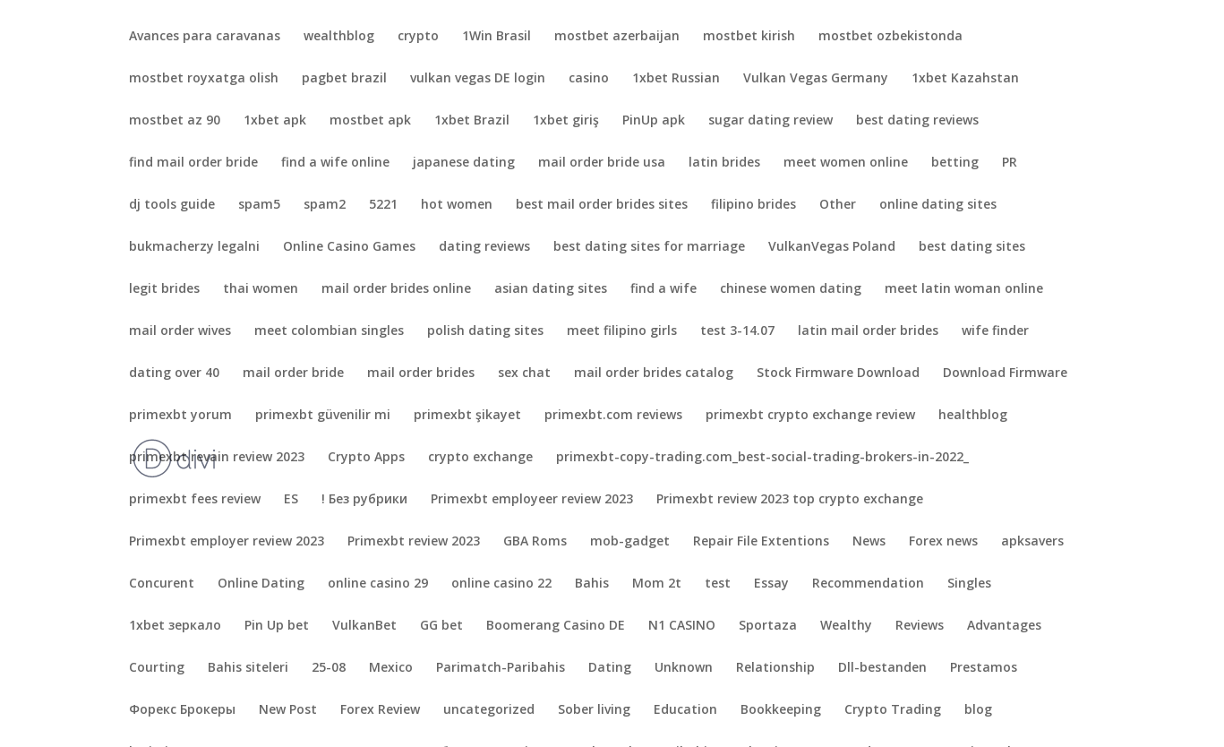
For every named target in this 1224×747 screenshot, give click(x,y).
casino (589, 79)
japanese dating (464, 163)
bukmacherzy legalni (194, 247)
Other (837, 205)
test (718, 584)
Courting (156, 668)
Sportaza (768, 626)
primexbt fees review (195, 500)
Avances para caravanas (204, 37)
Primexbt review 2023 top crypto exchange (789, 500)
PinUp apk (653, 121)
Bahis (592, 584)
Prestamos (983, 668)
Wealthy (846, 626)
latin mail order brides (868, 331)
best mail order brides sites (602, 205)
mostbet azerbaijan (617, 37)
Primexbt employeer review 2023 (532, 500)
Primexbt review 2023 (413, 542)
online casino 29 (378, 584)
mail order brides (421, 373)
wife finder (995, 331)
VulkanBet (364, 626)
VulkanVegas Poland (831, 247)
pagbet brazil (344, 79)
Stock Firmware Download (838, 373)
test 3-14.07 (737, 331)
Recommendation (868, 584)
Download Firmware (1005, 373)
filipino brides (753, 205)
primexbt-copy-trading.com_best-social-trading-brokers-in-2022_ (762, 458)
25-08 (329, 668)
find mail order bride (193, 163)
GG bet (441, 626)
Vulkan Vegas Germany (815, 79)
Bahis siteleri (248, 668)
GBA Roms (535, 542)
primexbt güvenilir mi (322, 415)
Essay (771, 584)
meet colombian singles (329, 331)
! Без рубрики (364, 500)
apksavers (1032, 542)
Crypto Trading (892, 710)
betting (955, 163)
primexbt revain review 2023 (216, 458)
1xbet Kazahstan (965, 79)
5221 (383, 205)
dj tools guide (172, 205)
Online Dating (261, 584)
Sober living (594, 710)
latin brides (724, 163)
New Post (288, 710)
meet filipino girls (622, 331)
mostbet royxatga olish (203, 79)
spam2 (325, 205)
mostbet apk (370, 121)
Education (685, 710)
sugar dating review (770, 121)
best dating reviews (917, 121)
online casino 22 (501, 584)
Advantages (1004, 626)
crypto (418, 37)
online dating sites (938, 205)
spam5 (259, 205)
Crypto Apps (366, 458)
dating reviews (484, 247)
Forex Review (380, 710)
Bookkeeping (780, 710)
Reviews (919, 626)
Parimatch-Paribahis (500, 668)
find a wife (663, 289)
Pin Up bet (276, 626)
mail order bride (293, 373)
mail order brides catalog (653, 373)
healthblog (972, 415)
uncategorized (489, 710)
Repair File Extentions (761, 542)
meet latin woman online (964, 289)
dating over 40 (174, 373)
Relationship (775, 668)
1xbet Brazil (471, 121)
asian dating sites (550, 289)
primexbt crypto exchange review (810, 415)
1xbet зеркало (175, 626)
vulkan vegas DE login (477, 79)
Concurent (161, 584)
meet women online (845, 163)
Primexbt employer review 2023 (226, 542)
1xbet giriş (566, 121)
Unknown (684, 668)
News (869, 542)
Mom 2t (656, 584)
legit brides (164, 289)
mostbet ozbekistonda (890, 37)
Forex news (943, 542)
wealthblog (339, 37)
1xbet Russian (676, 79)
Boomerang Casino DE (555, 626)
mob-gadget (630, 542)
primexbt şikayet (467, 415)
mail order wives (180, 331)
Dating (609, 668)
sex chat (524, 373)
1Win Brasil (496, 37)
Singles (969, 584)
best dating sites (972, 247)
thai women (260, 289)
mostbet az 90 (174, 121)
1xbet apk (275, 121)
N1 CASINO (681, 626)
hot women (456, 205)
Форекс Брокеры (182, 710)
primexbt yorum (180, 415)
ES (291, 500)
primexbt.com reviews (613, 415)
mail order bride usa (601, 163)
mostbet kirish (749, 37)
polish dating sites (485, 331)
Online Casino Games (349, 247)
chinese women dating (790, 289)
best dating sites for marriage (649, 247)
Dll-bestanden (882, 668)
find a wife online (335, 163)
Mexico (391, 668)
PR (1009, 163)
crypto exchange (480, 458)
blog (978, 710)
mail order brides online (396, 289)
